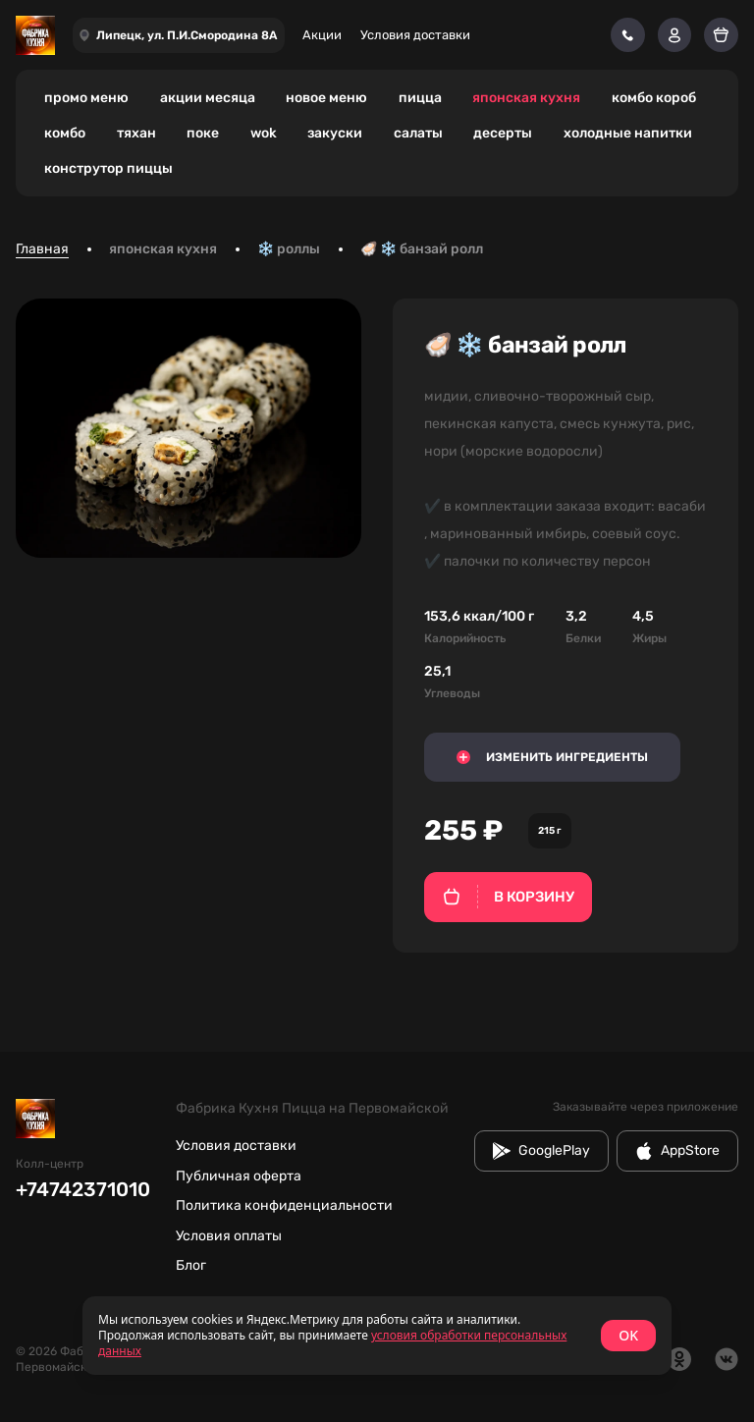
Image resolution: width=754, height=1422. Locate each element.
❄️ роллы (288, 249)
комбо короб (654, 97)
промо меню (86, 97)
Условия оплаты (229, 1236)
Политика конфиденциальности (284, 1205)
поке (203, 133)
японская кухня (526, 97)
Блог (191, 1265)
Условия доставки (415, 34)
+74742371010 (83, 1189)
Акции (322, 34)
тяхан (136, 133)
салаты (418, 133)
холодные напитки (628, 133)
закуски (334, 133)
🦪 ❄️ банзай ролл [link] (421, 249)
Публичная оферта (238, 1176)
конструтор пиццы (108, 168)
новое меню (326, 97)
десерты (502, 133)
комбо (64, 133)
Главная (42, 249)
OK (628, 1335)
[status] (377, 1335)
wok (263, 133)
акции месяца (207, 97)
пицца (420, 97)
